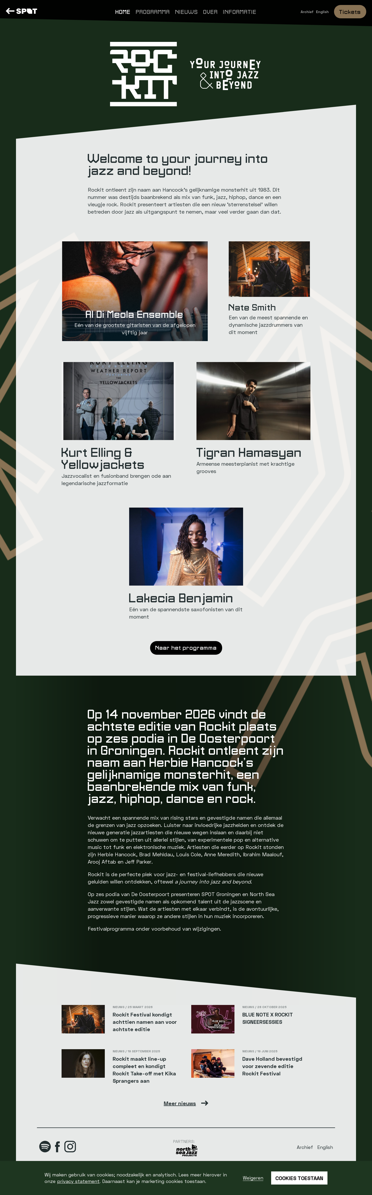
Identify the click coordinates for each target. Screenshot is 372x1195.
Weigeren (253, 1178)
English (322, 11)
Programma (153, 11)
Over (210, 11)
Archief (307, 11)
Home (123, 11)
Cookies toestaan (299, 1178)
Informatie (240, 11)
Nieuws (186, 11)
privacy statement (78, 1181)
